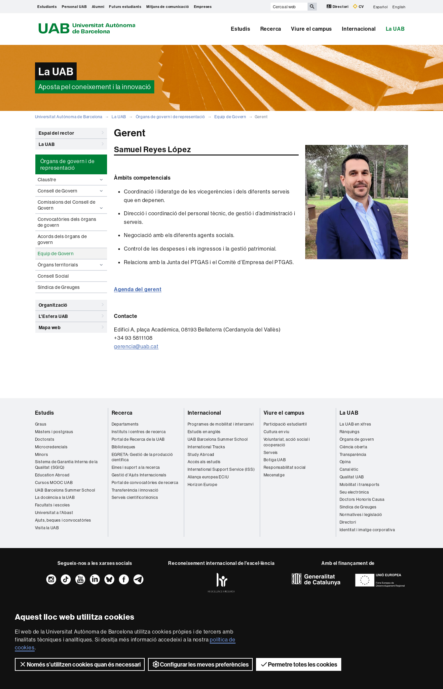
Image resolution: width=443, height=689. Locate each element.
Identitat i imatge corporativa (367, 529)
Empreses (203, 6)
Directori (338, 6)
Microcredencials (51, 446)
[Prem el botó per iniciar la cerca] (312, 7)
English (399, 6)
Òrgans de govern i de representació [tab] (67, 164)
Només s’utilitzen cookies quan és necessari (80, 664)
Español (380, 6)
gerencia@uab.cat (136, 346)
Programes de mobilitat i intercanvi (221, 424)
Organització (71, 305)
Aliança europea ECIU (208, 476)
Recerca (270, 28)
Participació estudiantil (285, 424)
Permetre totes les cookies (298, 664)
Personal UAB (74, 6)
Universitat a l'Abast (54, 512)
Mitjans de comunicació (167, 6)
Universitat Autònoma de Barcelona (68, 116)
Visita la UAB (47, 527)
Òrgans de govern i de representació (170, 116)
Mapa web (71, 327)
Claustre (71, 180)
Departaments (125, 424)
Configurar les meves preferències (200, 664)
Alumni (98, 6)
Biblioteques (124, 446)
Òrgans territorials (71, 265)
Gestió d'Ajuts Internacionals (139, 474)
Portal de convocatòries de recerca (145, 482)
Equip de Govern (230, 116)
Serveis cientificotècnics (135, 497)
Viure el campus (311, 28)
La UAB (395, 28)
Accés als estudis (204, 461)
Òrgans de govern (357, 439)
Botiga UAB (275, 459)
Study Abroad (201, 454)
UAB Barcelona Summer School (65, 490)
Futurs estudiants (125, 6)
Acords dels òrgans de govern (62, 239)
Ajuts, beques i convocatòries (63, 520)
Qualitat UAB (352, 476)
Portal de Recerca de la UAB (138, 439)
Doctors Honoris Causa (362, 499)
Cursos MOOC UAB (54, 482)
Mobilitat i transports (360, 484)
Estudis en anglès (204, 431)
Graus (41, 424)
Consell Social (53, 276)
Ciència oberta (353, 446)
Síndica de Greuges (59, 287)
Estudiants (47, 6)
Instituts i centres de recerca (139, 431)
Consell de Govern (71, 191)
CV (358, 6)
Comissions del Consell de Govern (71, 205)
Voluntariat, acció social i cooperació (287, 442)
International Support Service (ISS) (221, 469)
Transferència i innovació (135, 490)
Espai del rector (71, 133)
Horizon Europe (202, 484)
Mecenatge (274, 474)
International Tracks (206, 446)
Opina (345, 461)
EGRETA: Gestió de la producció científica (142, 457)
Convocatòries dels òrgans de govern (67, 222)
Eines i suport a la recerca (136, 467)
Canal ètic (349, 469)
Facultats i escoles (52, 504)
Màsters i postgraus (54, 431)
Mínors (41, 454)
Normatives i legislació (361, 514)
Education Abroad (52, 474)
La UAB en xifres (355, 424)
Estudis (240, 28)
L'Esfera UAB (71, 316)
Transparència (353, 454)
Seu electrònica (354, 492)
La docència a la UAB (55, 497)
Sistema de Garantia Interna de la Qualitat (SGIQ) (66, 464)
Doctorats (45, 439)
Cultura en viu (276, 431)
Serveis (271, 452)
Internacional (359, 28)
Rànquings (350, 431)
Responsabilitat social (285, 467)
